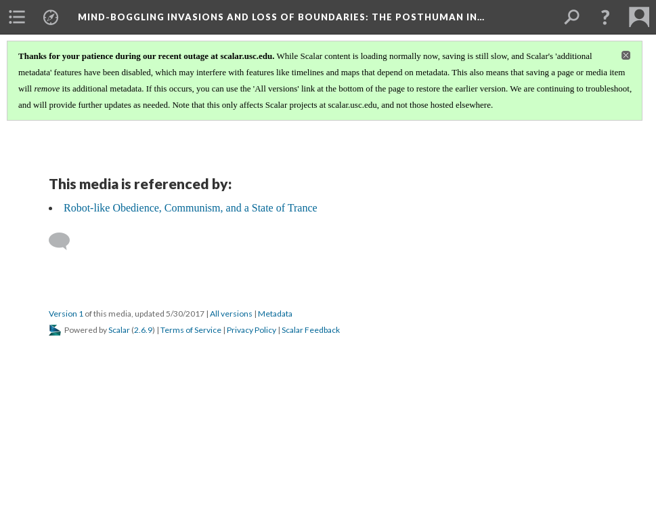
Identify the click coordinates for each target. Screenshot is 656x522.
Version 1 (66, 313)
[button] (605, 17)
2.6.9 (143, 330)
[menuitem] (17, 17)
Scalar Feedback (311, 330)
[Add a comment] (65, 241)
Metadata (275, 313)
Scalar (119, 330)
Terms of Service (190, 330)
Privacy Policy (251, 330)
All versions (231, 313)
